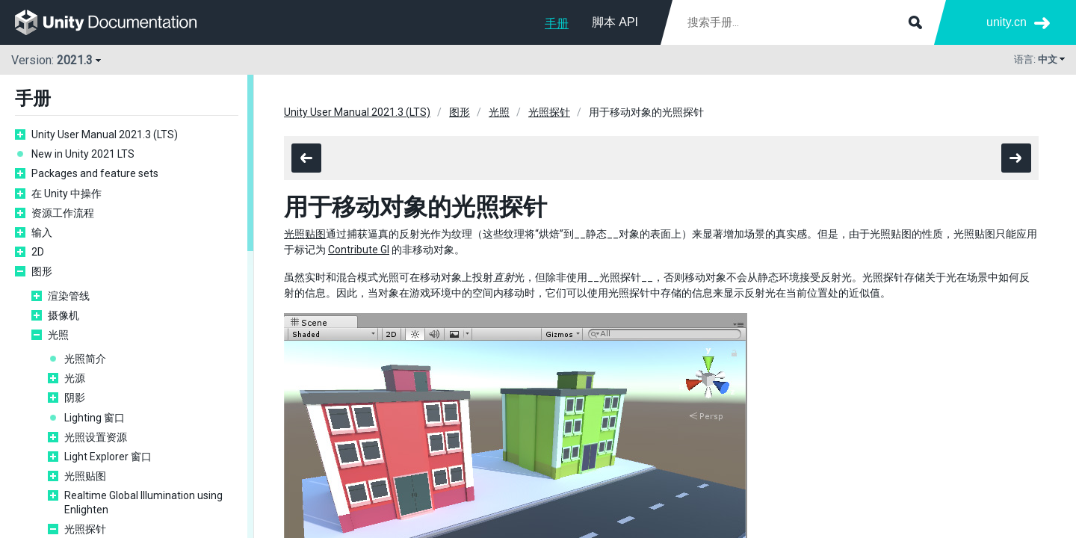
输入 (41, 232)
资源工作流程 (62, 213)
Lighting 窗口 (94, 418)
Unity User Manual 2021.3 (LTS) (104, 134)
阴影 (74, 398)
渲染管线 (69, 296)
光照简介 (85, 359)
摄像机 (63, 315)
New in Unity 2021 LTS (82, 154)
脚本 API (615, 22)
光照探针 (85, 529)
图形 (41, 271)
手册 (557, 23)
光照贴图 (85, 476)
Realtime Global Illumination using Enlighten (143, 502)
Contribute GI (358, 250)
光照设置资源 (95, 437)
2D (37, 252)
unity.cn (1006, 22)
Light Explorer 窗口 (108, 457)
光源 (74, 378)
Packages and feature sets (94, 173)
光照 (58, 335)
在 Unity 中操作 (66, 194)
